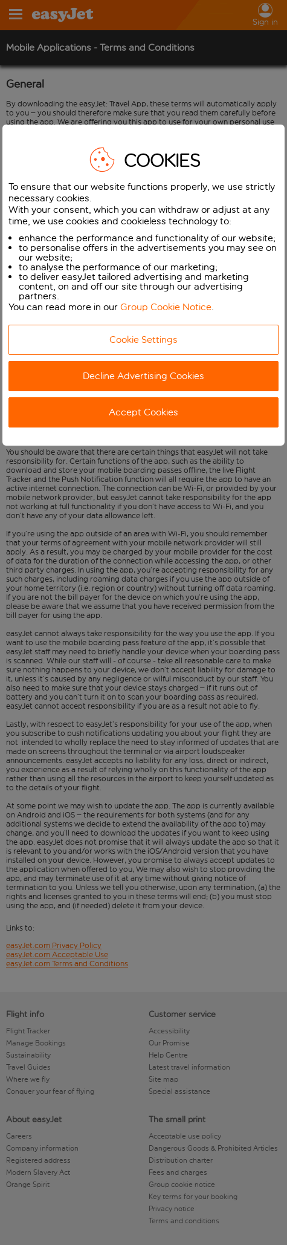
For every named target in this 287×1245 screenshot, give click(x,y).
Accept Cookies (143, 412)
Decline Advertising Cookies (143, 376)
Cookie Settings (143, 339)
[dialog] (143, 285)
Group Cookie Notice (165, 307)
